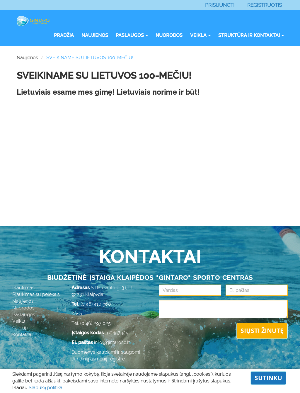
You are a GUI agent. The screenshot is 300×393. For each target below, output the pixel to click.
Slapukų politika (45, 387)
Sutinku (268, 378)
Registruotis (264, 5)
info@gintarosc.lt (112, 342)
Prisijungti (219, 5)
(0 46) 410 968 (96, 304)
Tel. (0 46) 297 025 (91, 323)
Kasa (76, 314)
